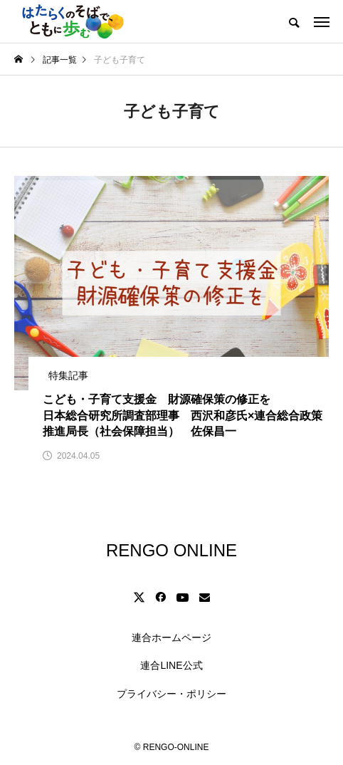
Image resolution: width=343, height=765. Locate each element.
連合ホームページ (171, 637)
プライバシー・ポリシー (171, 693)
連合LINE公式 (171, 665)
